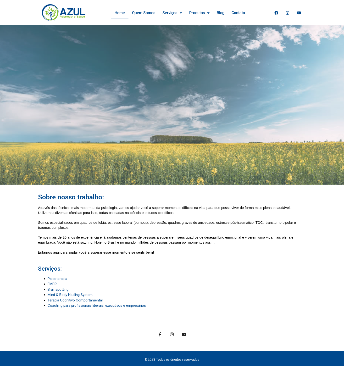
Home (120, 13)
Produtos (199, 13)
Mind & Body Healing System (70, 295)
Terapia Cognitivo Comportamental (75, 300)
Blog (220, 13)
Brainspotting (58, 289)
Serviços (172, 13)
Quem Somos (143, 13)
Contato (238, 13)
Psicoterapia (57, 279)
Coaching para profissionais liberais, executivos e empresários (97, 305)
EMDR (52, 284)
